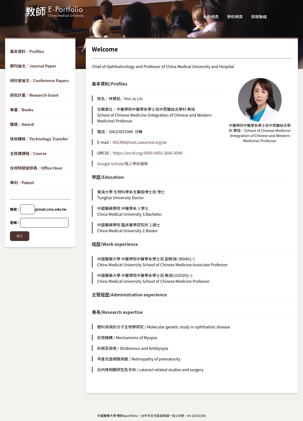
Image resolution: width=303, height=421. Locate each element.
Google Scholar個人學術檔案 (122, 163)
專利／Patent (22, 182)
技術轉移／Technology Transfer (39, 139)
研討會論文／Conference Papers (39, 80)
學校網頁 (235, 16)
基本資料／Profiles (27, 51)
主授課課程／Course (28, 153)
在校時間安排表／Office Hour (36, 168)
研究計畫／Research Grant (34, 95)
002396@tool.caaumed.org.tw (140, 142)
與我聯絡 (259, 16)
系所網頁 (211, 16)
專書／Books (21, 109)
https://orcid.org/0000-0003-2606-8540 (148, 153)
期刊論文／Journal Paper (33, 66)
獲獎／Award (22, 124)
